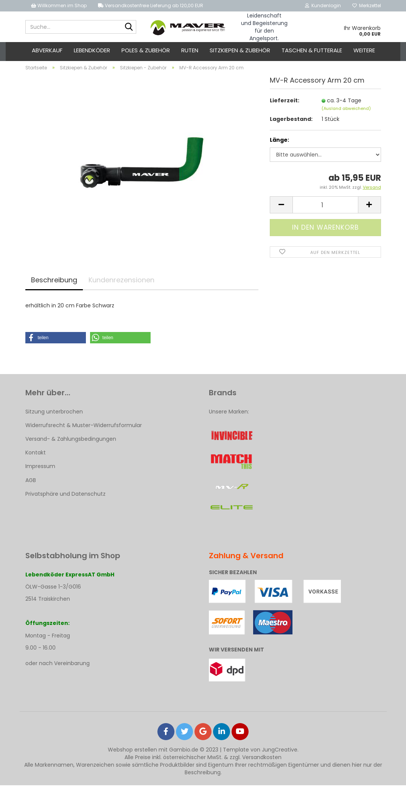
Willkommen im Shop (59, 5)
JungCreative (279, 750)
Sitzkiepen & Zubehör (240, 50)
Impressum (40, 467)
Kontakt (35, 453)
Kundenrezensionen (121, 280)
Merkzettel (366, 5)
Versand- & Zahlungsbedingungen (70, 439)
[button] (55, 338)
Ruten (189, 50)
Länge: (279, 141)
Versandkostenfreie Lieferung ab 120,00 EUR (150, 5)
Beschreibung (54, 280)
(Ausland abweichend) (346, 109)
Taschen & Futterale (312, 50)
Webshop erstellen (132, 750)
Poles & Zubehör (145, 50)
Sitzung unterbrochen (54, 412)
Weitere (364, 50)
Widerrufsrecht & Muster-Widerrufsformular (83, 426)
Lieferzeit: (284, 101)
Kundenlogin (323, 5)
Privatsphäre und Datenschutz (65, 494)
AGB (30, 481)
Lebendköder (92, 50)
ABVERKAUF (47, 50)
